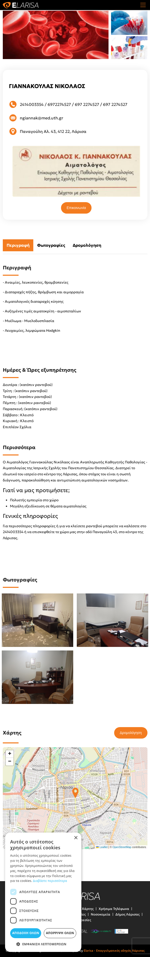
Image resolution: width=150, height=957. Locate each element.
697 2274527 (87, 104)
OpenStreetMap (122, 847)
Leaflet (102, 847)
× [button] (76, 838)
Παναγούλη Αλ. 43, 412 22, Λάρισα (53, 131)
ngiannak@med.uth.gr (41, 117)
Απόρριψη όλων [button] (60, 933)
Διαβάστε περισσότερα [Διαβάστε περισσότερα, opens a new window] (50, 881)
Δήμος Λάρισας (127, 914)
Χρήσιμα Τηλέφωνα (114, 909)
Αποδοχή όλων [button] (25, 933)
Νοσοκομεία (100, 914)
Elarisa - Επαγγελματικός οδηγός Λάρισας (114, 950)
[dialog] (43, 892)
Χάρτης (88, 909)
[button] (75, 793)
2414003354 (32, 104)
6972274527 (59, 104)
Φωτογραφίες (51, 245)
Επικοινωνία (76, 208)
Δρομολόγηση (87, 245)
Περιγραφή (18, 245)
